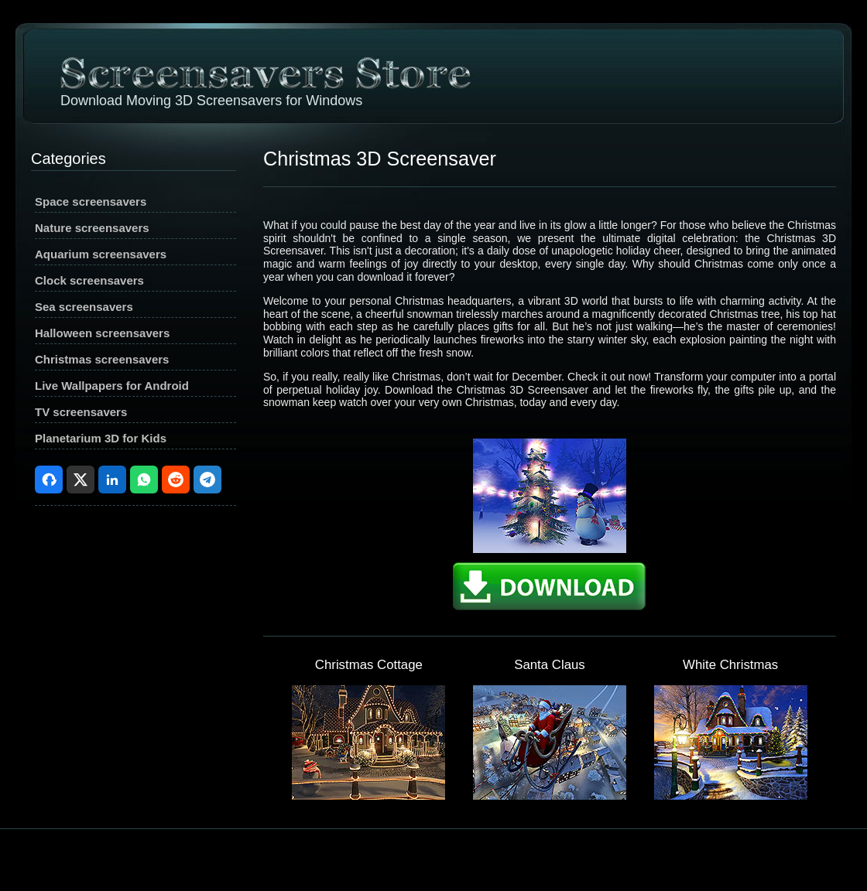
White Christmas (730, 664)
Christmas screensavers (102, 359)
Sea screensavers (84, 306)
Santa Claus (549, 664)
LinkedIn (112, 479)
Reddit (176, 479)
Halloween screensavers (102, 333)
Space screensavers (90, 201)
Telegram (207, 479)
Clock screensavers (89, 280)
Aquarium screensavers (100, 254)
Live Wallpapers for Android (112, 385)
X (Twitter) (80, 479)
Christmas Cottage (369, 664)
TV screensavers (81, 411)
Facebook (49, 479)
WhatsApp (144, 479)
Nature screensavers (92, 227)
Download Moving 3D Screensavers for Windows (211, 100)
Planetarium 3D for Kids (100, 438)
